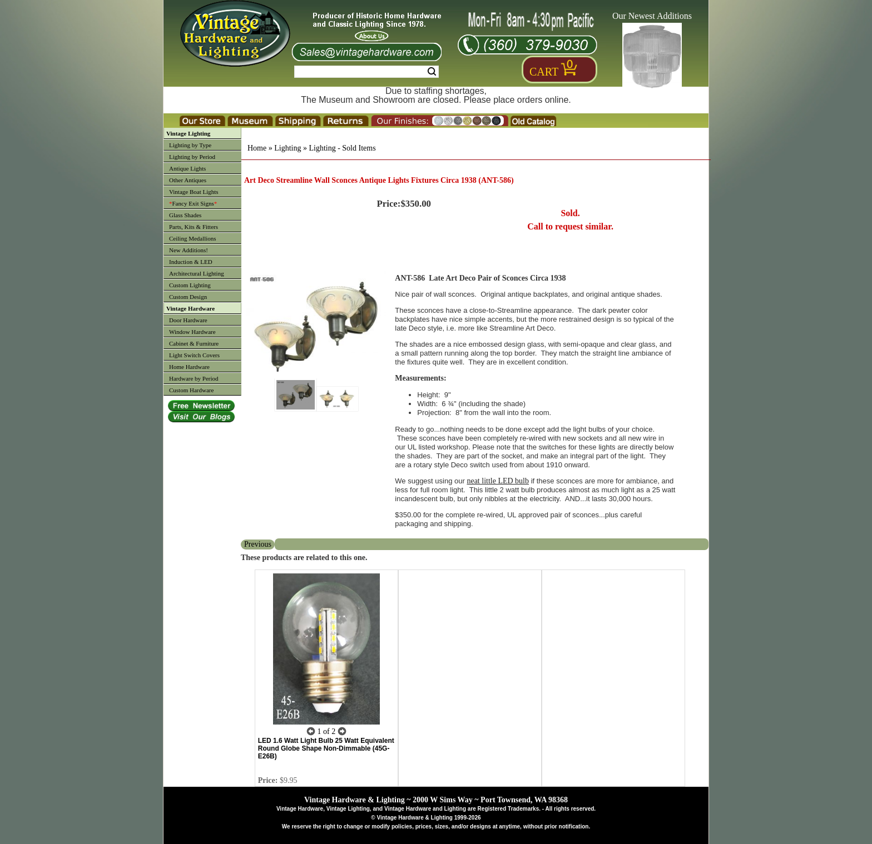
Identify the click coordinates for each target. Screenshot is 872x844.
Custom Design (188, 296)
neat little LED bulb (498, 481)
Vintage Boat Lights (194, 191)
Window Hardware (192, 331)
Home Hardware (189, 366)
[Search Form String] (366, 72)
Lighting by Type (190, 145)
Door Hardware (188, 320)
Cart (543, 72)
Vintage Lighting (188, 133)
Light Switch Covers (194, 355)
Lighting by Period (192, 156)
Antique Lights (187, 168)
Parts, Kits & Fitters (193, 226)
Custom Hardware (191, 390)
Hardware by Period (194, 378)
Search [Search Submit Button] (432, 72)
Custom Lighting (190, 285)
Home (256, 148)
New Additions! (188, 250)
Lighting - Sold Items (342, 148)
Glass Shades (185, 215)
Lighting (287, 148)
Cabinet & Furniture (194, 343)
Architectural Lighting (196, 273)
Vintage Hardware (190, 308)
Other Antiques (187, 180)
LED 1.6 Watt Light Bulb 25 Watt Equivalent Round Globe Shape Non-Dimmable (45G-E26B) (326, 748)
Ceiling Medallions (192, 238)
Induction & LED (190, 261)
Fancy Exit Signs (193, 203)
